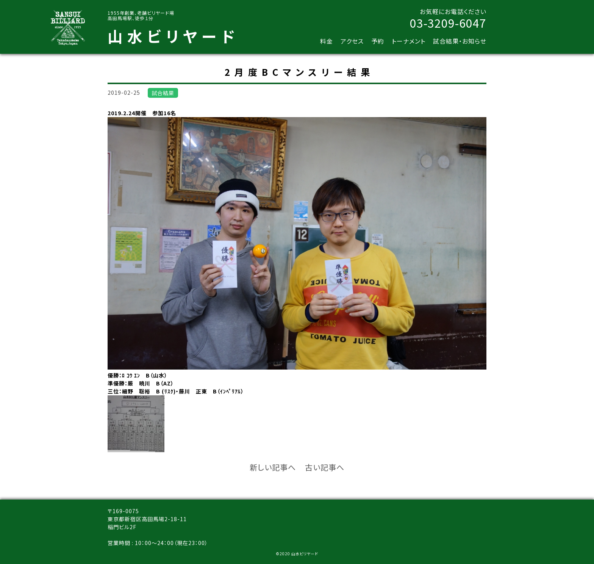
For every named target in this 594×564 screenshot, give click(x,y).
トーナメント (408, 40)
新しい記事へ (273, 467)
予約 (377, 40)
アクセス (352, 40)
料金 (326, 40)
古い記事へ (324, 467)
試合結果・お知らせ (459, 40)
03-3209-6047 (448, 22)
